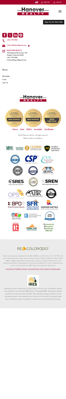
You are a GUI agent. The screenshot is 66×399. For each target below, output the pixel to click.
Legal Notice (10, 269)
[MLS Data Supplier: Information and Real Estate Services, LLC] (33, 281)
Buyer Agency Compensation (50, 269)
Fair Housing (49, 129)
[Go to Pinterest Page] (21, 35)
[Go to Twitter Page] (10, 35)
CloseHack (38, 138)
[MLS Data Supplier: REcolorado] (33, 248)
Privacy (15, 129)
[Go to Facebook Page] (4, 35)
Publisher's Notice (21, 269)
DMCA (29, 129)
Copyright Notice (34, 269)
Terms (22, 129)
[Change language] (36, 2)
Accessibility (38, 129)
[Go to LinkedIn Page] (15, 35)
